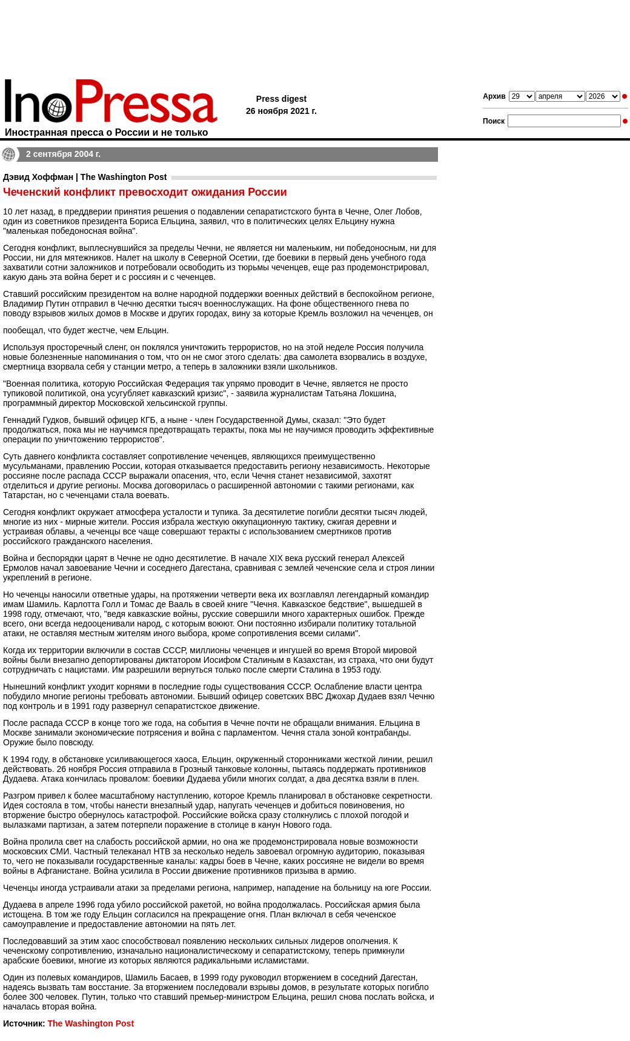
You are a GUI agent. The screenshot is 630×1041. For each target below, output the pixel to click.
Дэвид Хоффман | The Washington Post (85, 177)
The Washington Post (90, 1023)
